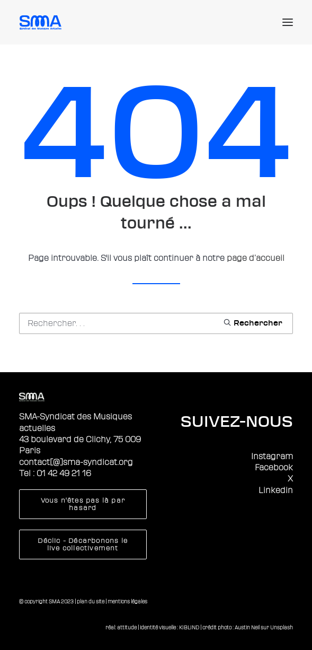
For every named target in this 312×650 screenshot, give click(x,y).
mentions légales (127, 601)
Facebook (274, 467)
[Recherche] (156, 323)
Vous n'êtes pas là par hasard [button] (84, 504)
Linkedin (275, 490)
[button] (287, 22)
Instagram (272, 456)
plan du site (90, 601)
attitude (127, 627)
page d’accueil (255, 258)
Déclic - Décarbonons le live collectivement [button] (84, 544)
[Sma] (42, 22)
